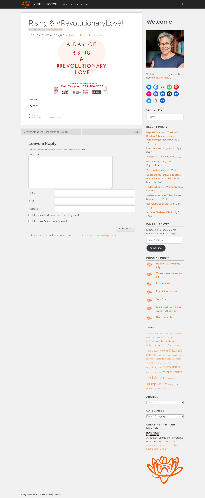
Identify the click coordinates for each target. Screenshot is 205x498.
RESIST (136, 132)
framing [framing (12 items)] (164, 351)
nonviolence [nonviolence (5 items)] (160, 363)
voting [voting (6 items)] (170, 385)
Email (31, 197)
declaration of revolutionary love (86, 35)
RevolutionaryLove (53, 118)
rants (33, 115)
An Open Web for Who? (160, 212)
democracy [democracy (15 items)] (153, 341)
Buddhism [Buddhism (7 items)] (150, 338)
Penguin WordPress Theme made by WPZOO (41, 495)
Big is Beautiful (165, 317)
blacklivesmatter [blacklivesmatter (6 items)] (175, 334)
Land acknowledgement (160, 148)
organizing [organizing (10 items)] (151, 367)
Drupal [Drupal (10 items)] (171, 345)
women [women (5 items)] (159, 389)
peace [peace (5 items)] (160, 368)
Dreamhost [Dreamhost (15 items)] (160, 345)
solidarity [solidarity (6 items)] (169, 379)
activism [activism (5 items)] (153, 334)
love (33, 118)
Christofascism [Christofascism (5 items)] (161, 338)
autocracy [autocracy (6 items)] (164, 334)
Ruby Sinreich (45, 4)
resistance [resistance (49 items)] (155, 378)
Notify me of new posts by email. (49, 218)
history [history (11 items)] (150, 355)
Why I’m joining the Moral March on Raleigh (47, 132)
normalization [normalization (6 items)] (171, 363)
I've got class (163, 283)
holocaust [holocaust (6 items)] (158, 356)
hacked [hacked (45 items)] (176, 350)
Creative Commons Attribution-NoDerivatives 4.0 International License (162, 446)
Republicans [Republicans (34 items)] (171, 372)
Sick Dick (161, 299)
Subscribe (156, 248)
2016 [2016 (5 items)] (147, 334)
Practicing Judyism (167, 291)
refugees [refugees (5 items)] (157, 373)
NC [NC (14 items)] (148, 362)
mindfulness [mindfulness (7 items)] (170, 359)
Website (33, 206)
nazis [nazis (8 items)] (178, 359)
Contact (84, 4)
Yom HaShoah (154, 170)
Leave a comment (55, 29)
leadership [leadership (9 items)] (159, 359)
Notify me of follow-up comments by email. (55, 212)
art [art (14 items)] (158, 333)
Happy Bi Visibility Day (159, 161)
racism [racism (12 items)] (150, 372)
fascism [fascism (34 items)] (152, 351)
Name (32, 189)
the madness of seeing (159, 203)
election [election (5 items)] (178, 346)
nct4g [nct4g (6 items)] (153, 363)
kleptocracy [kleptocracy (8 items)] (178, 355)
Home (64, 4)
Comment (34, 154)
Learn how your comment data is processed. (97, 232)
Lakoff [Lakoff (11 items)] (149, 359)
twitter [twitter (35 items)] (162, 384)
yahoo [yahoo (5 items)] (165, 389)
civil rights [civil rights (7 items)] (171, 338)
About (74, 4)
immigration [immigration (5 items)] (167, 356)
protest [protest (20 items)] (177, 367)
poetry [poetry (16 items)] (167, 367)
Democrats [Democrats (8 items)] (166, 342)
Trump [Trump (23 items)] (151, 384)
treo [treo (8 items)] (175, 379)
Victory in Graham (156, 156)
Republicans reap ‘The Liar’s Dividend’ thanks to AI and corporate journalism (162, 136)
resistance (39, 118)
